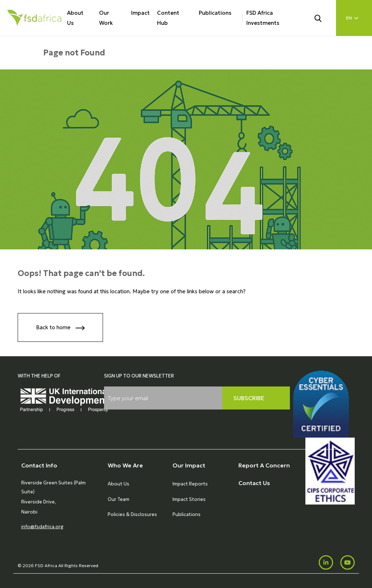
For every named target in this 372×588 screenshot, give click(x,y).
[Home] (34, 18)
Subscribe (248, 398)
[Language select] (354, 18)
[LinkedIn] (326, 562)
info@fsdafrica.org (42, 527)
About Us (75, 17)
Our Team (118, 499)
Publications (215, 12)
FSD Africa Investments (262, 17)
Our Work (106, 17)
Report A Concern (264, 465)
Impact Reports (190, 484)
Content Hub (168, 17)
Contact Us (254, 483)
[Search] (322, 18)
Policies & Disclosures (132, 514)
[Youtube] (347, 562)
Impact (140, 12)
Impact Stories (189, 499)
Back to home (60, 328)
